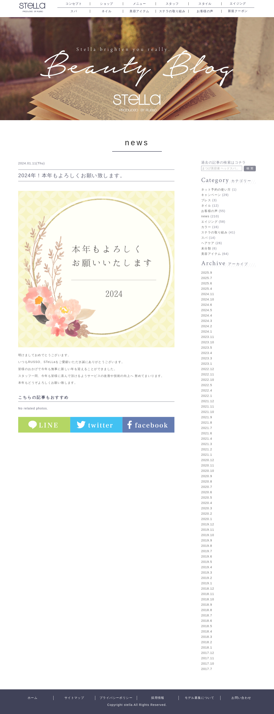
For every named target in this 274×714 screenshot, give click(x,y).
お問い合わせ (241, 697)
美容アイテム (139, 11)
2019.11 (207, 525)
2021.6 (206, 428)
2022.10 (207, 375)
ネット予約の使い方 (216, 184)
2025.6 (206, 278)
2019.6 (206, 551)
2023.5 (206, 342)
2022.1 (206, 391)
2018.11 (207, 589)
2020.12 (207, 455)
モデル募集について (199, 697)
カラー (206, 222)
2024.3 (206, 316)
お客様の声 (205, 11)
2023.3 (206, 353)
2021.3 (206, 439)
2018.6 (206, 616)
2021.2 (206, 444)
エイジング (238, 3)
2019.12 (207, 519)
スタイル (205, 3)
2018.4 (206, 626)
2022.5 (206, 380)
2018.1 (206, 642)
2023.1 (206, 359)
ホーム (32, 697)
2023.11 (207, 332)
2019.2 (206, 573)
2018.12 (207, 583)
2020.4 (206, 498)
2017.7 (206, 664)
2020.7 (206, 482)
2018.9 (206, 600)
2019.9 (206, 535)
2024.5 (206, 305)
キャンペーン (211, 190)
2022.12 (207, 364)
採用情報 (157, 697)
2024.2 (206, 321)
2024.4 (206, 310)
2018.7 (206, 610)
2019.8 (206, 541)
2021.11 (207, 401)
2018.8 (206, 605)
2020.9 (206, 471)
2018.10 (207, 594)
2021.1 (206, 450)
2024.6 (206, 300)
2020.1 (206, 514)
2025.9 (206, 267)
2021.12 (207, 396)
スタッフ (172, 3)
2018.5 (206, 621)
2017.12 (207, 648)
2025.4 (206, 284)
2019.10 (207, 530)
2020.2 (206, 508)
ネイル (107, 11)
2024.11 (207, 289)
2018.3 (206, 632)
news (137, 142)
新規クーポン (238, 11)
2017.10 (207, 658)
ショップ (106, 3)
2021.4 (206, 434)
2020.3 (206, 503)
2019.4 (206, 562)
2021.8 (206, 417)
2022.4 (206, 385)
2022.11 (207, 369)
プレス (206, 195)
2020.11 (207, 460)
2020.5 (206, 492)
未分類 (206, 243)
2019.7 (206, 546)
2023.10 (207, 337)
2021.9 (206, 412)
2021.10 (207, 407)
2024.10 (207, 294)
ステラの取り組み (172, 11)
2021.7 (206, 423)
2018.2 (206, 637)
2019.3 (206, 567)
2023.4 (206, 348)
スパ (73, 11)
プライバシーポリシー (116, 697)
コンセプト (74, 3)
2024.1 (206, 326)
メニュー (139, 3)
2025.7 (206, 273)
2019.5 (206, 557)
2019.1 (206, 578)
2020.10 (207, 466)
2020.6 (206, 487)
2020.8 (206, 476)
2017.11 (207, 653)
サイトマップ (74, 697)
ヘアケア (207, 238)
